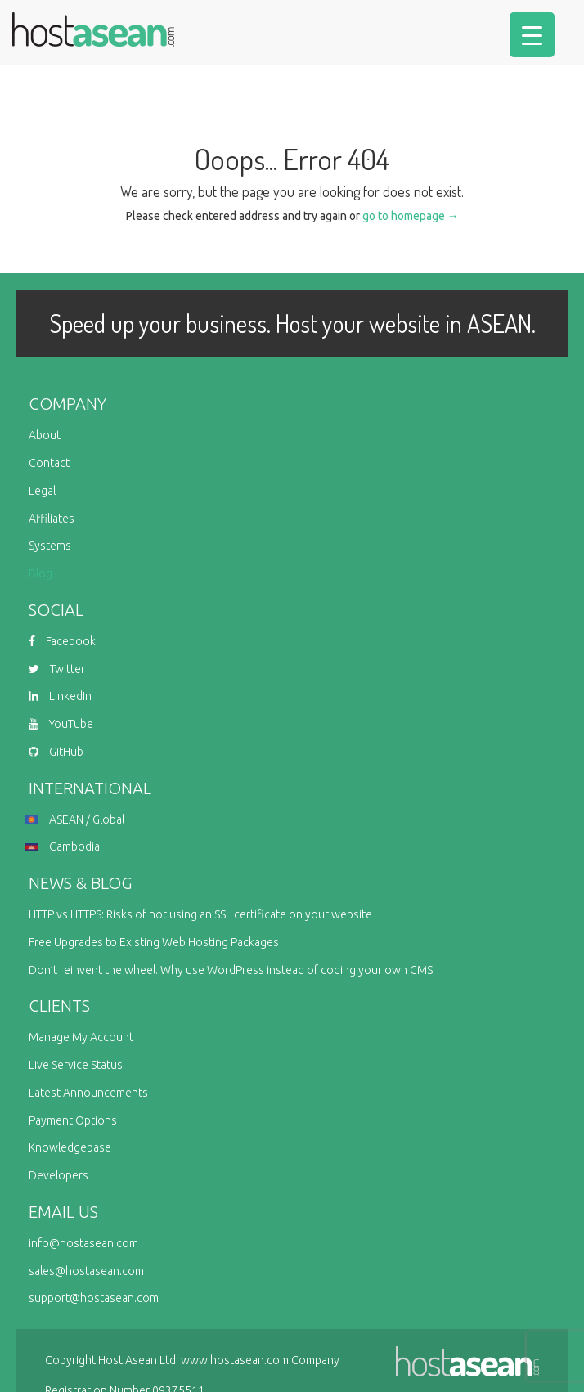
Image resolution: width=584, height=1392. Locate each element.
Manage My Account (81, 1037)
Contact (49, 462)
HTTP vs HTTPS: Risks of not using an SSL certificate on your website (200, 914)
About (45, 435)
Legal (42, 490)
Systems (50, 545)
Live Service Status (76, 1064)
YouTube (61, 723)
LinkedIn (60, 696)
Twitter (57, 669)
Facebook (62, 641)
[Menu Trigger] (532, 34)
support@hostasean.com (94, 1297)
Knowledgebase (70, 1147)
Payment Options (73, 1120)
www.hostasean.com (235, 1360)
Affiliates (51, 518)
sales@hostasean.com (86, 1270)
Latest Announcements (88, 1092)
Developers (58, 1175)
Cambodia (64, 846)
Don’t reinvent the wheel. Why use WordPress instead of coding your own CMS (231, 970)
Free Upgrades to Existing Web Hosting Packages (154, 942)
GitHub (56, 751)
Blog (40, 573)
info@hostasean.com (83, 1243)
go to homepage (410, 215)
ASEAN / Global (76, 819)
